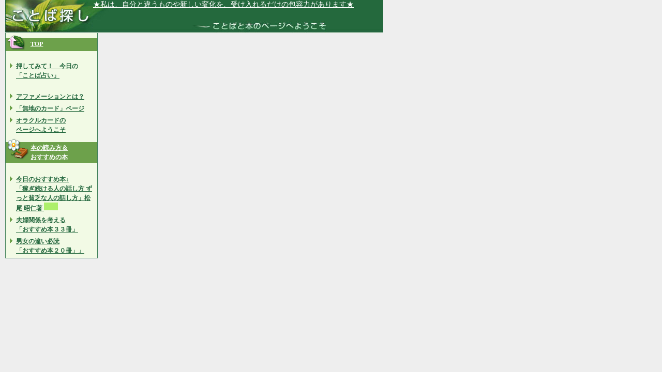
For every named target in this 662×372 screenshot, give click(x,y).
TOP (37, 44)
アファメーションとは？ (50, 96)
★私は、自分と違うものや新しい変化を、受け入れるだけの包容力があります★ (223, 4)
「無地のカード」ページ (50, 108)
